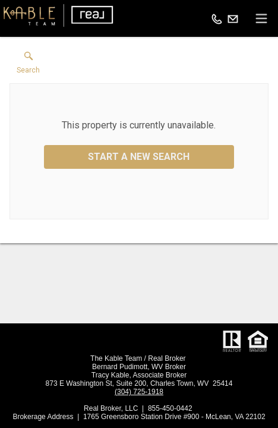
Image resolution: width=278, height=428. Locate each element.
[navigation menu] (261, 18)
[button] (28, 65)
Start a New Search (138, 156)
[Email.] (233, 18)
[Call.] (217, 18)
